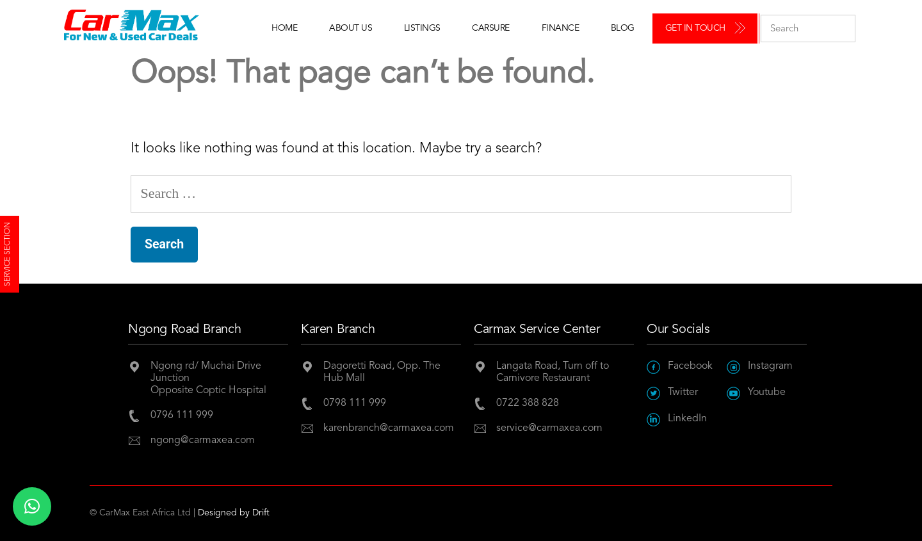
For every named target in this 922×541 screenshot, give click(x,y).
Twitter (672, 393)
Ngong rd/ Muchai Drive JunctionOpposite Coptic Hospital (208, 378)
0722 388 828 (527, 403)
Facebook (680, 366)
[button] (32, 506)
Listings (422, 28)
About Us (350, 28)
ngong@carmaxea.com (202, 440)
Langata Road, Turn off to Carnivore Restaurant (552, 372)
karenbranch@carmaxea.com (388, 428)
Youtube (756, 393)
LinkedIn (677, 419)
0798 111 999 (354, 403)
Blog (623, 28)
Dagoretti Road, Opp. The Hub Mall (382, 372)
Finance (560, 28)
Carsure (491, 28)
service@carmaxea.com (549, 428)
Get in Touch (695, 28)
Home (284, 28)
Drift (261, 512)
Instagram (760, 366)
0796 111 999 (181, 415)
